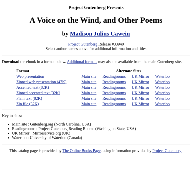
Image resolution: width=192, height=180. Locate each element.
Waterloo (162, 76)
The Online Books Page (81, 150)
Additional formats (82, 62)
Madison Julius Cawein (100, 33)
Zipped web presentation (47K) (41, 82)
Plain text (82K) (29, 98)
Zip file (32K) (27, 104)
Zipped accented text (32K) (38, 93)
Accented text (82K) (32, 87)
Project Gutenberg (83, 44)
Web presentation (30, 76)
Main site (89, 76)
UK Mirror (140, 76)
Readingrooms (114, 76)
